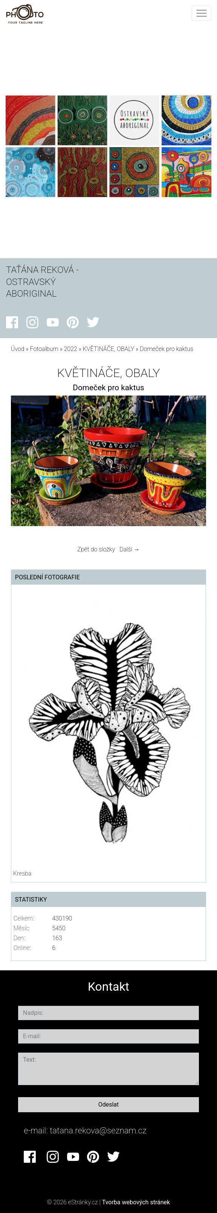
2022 (70, 349)
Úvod (17, 349)
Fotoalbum (44, 349)
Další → (129, 549)
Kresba (22, 873)
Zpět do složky (96, 549)
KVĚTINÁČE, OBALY (108, 349)
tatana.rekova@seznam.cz (98, 1130)
